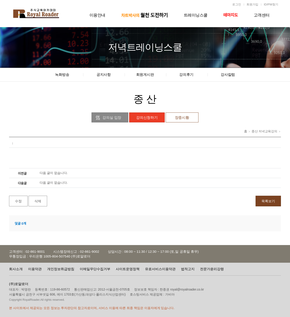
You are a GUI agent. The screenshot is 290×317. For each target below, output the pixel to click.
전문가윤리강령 (212, 269)
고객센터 (262, 15)
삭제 (37, 201)
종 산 (145, 99)
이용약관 (35, 269)
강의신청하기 (147, 117)
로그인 (236, 4)
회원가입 (252, 4)
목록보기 (268, 201)
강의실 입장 (108, 118)
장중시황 (182, 117)
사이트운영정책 (128, 269)
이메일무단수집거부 (95, 269)
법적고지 (188, 269)
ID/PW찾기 (271, 4)
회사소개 (16, 269)
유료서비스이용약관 (160, 269)
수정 (18, 201)
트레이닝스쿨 (196, 15)
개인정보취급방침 (60, 269)
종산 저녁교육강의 (264, 131)
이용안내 (97, 15)
